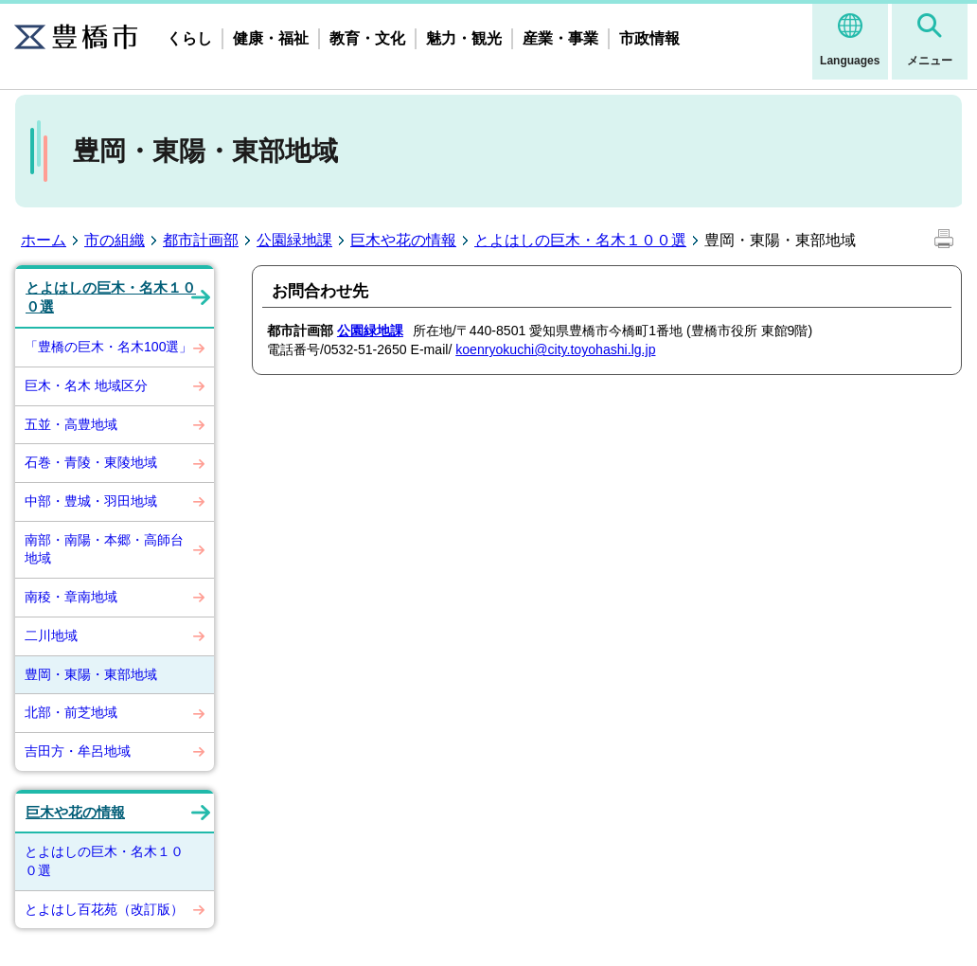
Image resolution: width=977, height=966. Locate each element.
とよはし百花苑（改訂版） (104, 909)
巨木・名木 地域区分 (86, 385)
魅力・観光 (464, 38)
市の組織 (114, 240)
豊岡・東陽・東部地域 (91, 674)
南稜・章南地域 (71, 596)
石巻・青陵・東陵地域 (91, 462)
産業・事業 (560, 38)
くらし (189, 38)
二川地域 (51, 635)
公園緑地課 (294, 240)
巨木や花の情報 (403, 240)
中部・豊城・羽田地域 (91, 501)
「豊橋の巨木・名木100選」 (109, 346)
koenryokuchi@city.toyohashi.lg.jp (555, 349)
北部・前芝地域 (71, 712)
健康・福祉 (271, 38)
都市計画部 (201, 240)
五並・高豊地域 (71, 424)
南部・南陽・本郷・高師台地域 (104, 549)
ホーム (43, 240)
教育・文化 (367, 38)
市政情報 (649, 38)
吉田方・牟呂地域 (78, 751)
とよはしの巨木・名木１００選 (580, 240)
